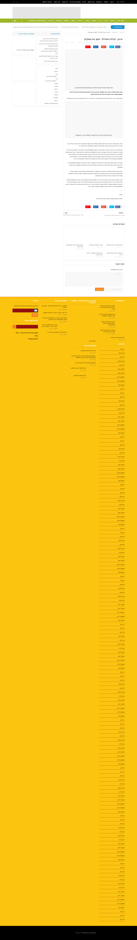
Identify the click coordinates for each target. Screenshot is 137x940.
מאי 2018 (122, 584)
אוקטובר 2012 (120, 851)
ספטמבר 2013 (120, 807)
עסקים (94, 20)
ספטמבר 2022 (120, 381)
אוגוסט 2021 (121, 433)
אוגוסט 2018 (121, 572)
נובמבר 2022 (121, 373)
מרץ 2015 (122, 736)
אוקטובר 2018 (120, 564)
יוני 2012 (122, 867)
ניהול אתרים (93, 933)
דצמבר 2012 (121, 843)
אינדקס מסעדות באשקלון (37, 20)
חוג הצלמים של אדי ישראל (51, 61)
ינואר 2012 (121, 887)
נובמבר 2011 (121, 895)
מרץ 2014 (122, 784)
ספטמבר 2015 (120, 712)
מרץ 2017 (122, 640)
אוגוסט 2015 (121, 716)
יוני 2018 (122, 580)
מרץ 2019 (122, 544)
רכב (100, 20)
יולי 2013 (122, 815)
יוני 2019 (122, 532)
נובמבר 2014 (121, 752)
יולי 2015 (122, 720)
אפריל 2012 (121, 875)
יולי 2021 (122, 437)
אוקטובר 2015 (120, 708)
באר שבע (91, 2)
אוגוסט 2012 (121, 859)
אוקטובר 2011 (120, 899)
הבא (65, 213)
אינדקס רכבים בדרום (50, 81)
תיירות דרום (114, 42)
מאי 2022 (122, 397)
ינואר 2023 (121, 365)
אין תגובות (79, 42)
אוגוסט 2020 (121, 480)
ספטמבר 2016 (120, 664)
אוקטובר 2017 (120, 612)
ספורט (87, 20)
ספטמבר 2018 (120, 568)
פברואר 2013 (121, 835)
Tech (95, 42)
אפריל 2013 (121, 827)
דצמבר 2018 (121, 556)
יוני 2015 (122, 724)
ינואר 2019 (121, 552)
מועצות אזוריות (75, 2)
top (98, 42)
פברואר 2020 (121, 500)
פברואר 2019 (121, 548)
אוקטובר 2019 (120, 516)
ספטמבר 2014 (120, 760)
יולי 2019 (122, 528)
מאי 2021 (122, 445)
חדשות (112, 20)
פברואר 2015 (121, 740)
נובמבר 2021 (121, 421)
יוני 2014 (122, 772)
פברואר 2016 (121, 692)
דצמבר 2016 (121, 652)
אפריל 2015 (121, 732)
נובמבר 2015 (121, 704)
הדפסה (73, 42)
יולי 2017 (122, 624)
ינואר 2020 (121, 504)
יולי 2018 (122, 576)
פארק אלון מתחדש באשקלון (88, 350)
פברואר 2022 (121, 409)
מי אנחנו (65, 2)
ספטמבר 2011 (120, 903)
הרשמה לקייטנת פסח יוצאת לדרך (70, 27)
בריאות (51, 20)
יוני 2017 (122, 628)
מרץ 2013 (122, 831)
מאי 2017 (122, 632)
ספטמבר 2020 (120, 476)
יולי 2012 (122, 863)
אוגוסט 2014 (121, 764)
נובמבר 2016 (121, 656)
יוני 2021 (122, 441)
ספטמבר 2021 (120, 429)
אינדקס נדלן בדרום (51, 76)
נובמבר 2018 (121, 560)
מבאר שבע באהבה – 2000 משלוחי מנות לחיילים (94, 27)
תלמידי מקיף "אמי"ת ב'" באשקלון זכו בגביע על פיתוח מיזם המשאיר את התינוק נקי (55, 318)
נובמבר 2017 (121, 608)
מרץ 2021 (122, 453)
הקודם (121, 213)
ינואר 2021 (121, 460)
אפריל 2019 (121, 540)
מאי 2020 (122, 492)
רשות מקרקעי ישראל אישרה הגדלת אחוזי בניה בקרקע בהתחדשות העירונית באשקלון (36, 27)
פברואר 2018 (121, 596)
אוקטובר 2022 (120, 377)
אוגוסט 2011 (121, 907)
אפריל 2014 (121, 780)
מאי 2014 (122, 776)
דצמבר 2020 (121, 464)
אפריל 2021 (121, 448)
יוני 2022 (122, 393)
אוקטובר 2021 (120, 425)
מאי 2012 (122, 871)
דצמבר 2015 (121, 700)
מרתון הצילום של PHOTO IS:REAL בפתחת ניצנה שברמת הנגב (49, 51)
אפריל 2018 (121, 588)
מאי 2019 (122, 536)
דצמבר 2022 (121, 369)
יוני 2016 (122, 676)
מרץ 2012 (122, 879)
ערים (84, 2)
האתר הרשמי (47, 2)
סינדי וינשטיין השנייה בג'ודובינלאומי (73, 215)
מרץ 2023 (122, 357)
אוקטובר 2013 (120, 804)
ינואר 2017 (121, 648)
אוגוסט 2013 (121, 812)
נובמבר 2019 (121, 512)
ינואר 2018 (121, 600)
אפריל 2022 (121, 401)
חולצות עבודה (33, 339)
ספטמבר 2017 (120, 616)
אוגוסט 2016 (121, 668)
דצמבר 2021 (121, 417)
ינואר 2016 (121, 696)
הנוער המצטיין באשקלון (96, 245)
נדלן (106, 20)
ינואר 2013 (121, 839)
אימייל (67, 42)
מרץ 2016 (122, 688)
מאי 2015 (122, 728)
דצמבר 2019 (121, 508)
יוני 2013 (122, 820)
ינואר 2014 (121, 792)
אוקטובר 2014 (120, 756)
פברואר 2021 (121, 456)
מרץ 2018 (122, 592)
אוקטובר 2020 (120, 472)
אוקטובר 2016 (120, 660)
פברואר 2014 (121, 788)
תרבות (80, 20)
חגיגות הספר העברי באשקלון (114, 245)
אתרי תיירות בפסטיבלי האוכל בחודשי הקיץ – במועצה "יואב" (49, 325)
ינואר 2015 (121, 744)
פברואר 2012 (121, 883)
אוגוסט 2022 (121, 385)
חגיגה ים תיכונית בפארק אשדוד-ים (114, 215)
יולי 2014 (122, 768)
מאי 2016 (122, 680)
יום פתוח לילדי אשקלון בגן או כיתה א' (57, 332)
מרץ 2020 (122, 496)
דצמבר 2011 (121, 891)
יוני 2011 (122, 915)
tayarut (92, 42)
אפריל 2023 (121, 353)
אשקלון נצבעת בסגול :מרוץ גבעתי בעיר (85, 362)
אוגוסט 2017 (121, 620)
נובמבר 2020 (121, 468)
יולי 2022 (122, 389)
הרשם (34, 315)
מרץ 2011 (122, 919)
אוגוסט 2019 (121, 524)
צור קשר (57, 2)
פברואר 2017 (121, 644)
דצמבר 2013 (121, 796)
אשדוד (106, 2)
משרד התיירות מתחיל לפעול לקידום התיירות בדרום (107, 330)
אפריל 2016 (121, 684)
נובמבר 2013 (121, 800)
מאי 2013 (122, 823)
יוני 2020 (122, 488)
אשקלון (99, 2)
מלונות (66, 20)
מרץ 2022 (122, 405)
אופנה (73, 20)
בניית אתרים (85, 933)
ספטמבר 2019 (120, 520)
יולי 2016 (122, 672)
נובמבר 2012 (121, 847)
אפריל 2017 (121, 636)
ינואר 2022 (121, 413)
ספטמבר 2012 (120, 855)
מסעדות (58, 20)
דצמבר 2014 (121, 748)
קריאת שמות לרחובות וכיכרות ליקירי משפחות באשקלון (107, 315)
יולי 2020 (122, 484)
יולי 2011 (122, 911)
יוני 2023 (122, 349)
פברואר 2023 (121, 361)
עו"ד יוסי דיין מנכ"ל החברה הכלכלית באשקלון (55, 312)
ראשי (112, 2)
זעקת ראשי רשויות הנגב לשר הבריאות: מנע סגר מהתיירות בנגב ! (107, 307)
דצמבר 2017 (121, 604)
